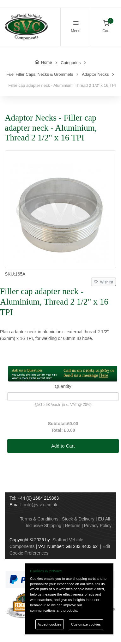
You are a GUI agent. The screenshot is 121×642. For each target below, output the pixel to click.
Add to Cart (63, 446)
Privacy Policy (98, 525)
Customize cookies (86, 624)
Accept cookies (49, 624)
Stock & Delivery (78, 518)
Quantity (63, 386)
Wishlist (103, 282)
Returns (72, 525)
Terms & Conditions (39, 518)
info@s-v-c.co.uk (40, 504)
